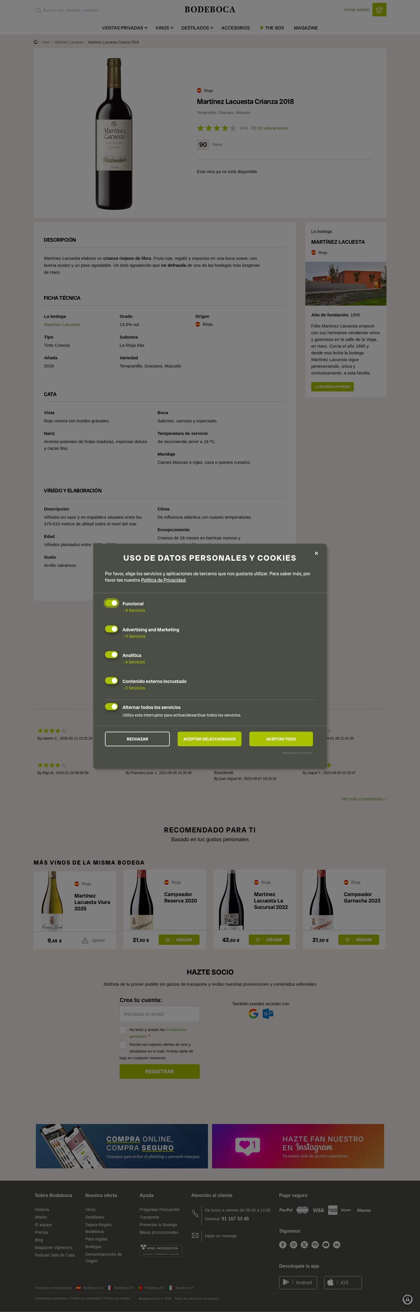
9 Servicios (134, 610)
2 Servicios (134, 688)
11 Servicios (134, 636)
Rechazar (137, 739)
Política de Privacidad (163, 580)
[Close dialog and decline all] (316, 553)
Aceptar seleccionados (209, 739)
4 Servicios (134, 662)
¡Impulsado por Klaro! (297, 753)
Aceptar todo (281, 739)
